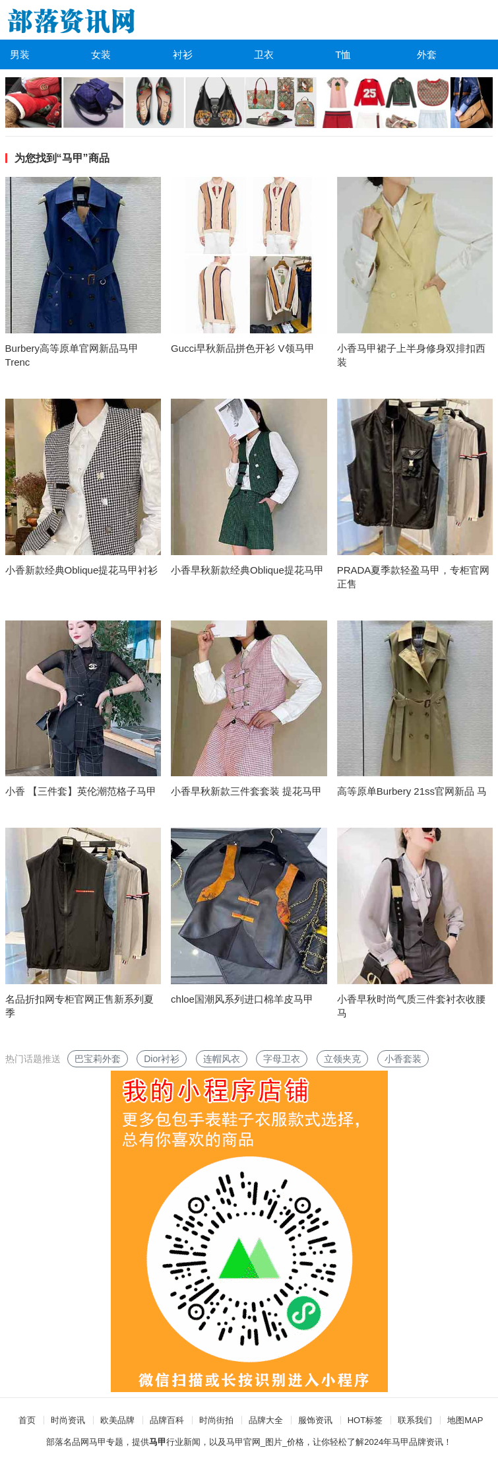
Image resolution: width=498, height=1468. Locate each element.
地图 (455, 1420)
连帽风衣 (221, 1058)
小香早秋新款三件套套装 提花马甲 (246, 791)
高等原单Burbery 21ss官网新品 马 (412, 791)
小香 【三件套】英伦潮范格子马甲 (80, 791)
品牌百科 (167, 1420)
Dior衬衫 (161, 1058)
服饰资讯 (315, 1420)
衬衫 (183, 54)
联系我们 (415, 1420)
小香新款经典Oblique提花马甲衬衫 (81, 570)
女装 (101, 54)
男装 (20, 54)
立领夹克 (342, 1058)
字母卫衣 (281, 1058)
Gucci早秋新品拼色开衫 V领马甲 (243, 348)
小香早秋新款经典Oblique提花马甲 (247, 570)
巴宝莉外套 (98, 1058)
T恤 (343, 54)
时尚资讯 (68, 1420)
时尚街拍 (216, 1420)
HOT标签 (365, 1420)
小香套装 (403, 1058)
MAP (473, 1420)
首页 (27, 1420)
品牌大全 (266, 1420)
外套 (427, 54)
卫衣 (264, 54)
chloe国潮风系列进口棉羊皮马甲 (242, 999)
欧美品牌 (117, 1420)
